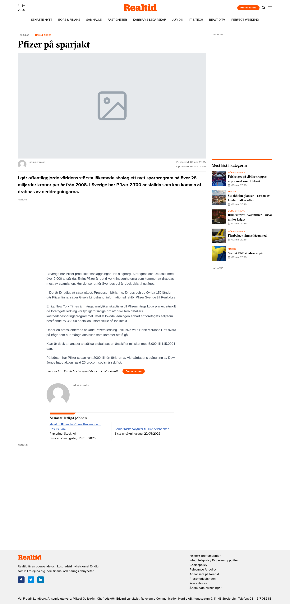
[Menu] (269, 7)
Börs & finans (69, 20)
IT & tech (196, 20)
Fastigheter (117, 20)
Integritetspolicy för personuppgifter (214, 560)
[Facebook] (21, 579)
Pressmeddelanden (203, 579)
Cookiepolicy (198, 565)
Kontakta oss (198, 583)
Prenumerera (248, 7)
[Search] (263, 7)
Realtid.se (23, 35)
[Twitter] (31, 579)
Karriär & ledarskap (149, 20)
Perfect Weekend (245, 20)
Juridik (177, 20)
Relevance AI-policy (203, 569)
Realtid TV (217, 20)
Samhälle (94, 20)
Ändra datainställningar (205, 588)
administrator (81, 385)
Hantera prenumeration (205, 556)
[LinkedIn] (40, 579)
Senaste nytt (41, 20)
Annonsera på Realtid (204, 574)
